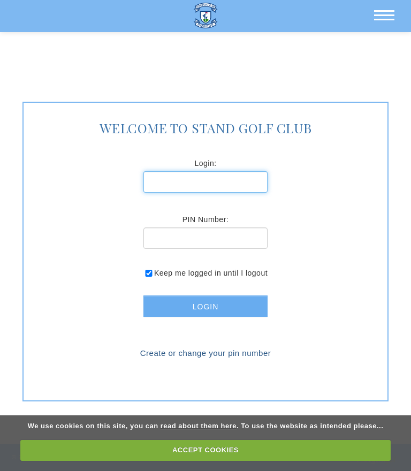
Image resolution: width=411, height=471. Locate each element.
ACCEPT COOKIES (205, 450)
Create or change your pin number (205, 353)
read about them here (199, 426)
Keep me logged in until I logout (205, 273)
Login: (205, 163)
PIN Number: (205, 219)
